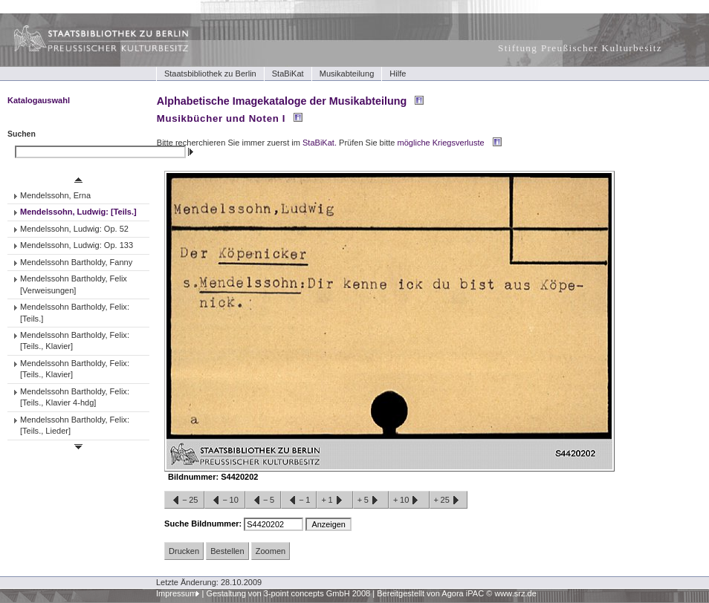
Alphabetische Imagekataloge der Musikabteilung (282, 101)
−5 (263, 500)
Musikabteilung (347, 73)
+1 (334, 500)
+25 (448, 500)
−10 (224, 500)
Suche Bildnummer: (204, 523)
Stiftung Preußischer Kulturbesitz (580, 47)
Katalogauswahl (38, 100)
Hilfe (397, 73)
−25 (184, 500)
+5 (370, 500)
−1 (298, 500)
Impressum (176, 593)
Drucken (184, 551)
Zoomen (270, 551)
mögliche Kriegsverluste (441, 142)
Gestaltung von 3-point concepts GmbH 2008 (288, 593)
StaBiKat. (319, 142)
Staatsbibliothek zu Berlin (210, 73)
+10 (408, 500)
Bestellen (227, 551)
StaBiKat (288, 73)
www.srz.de (515, 593)
